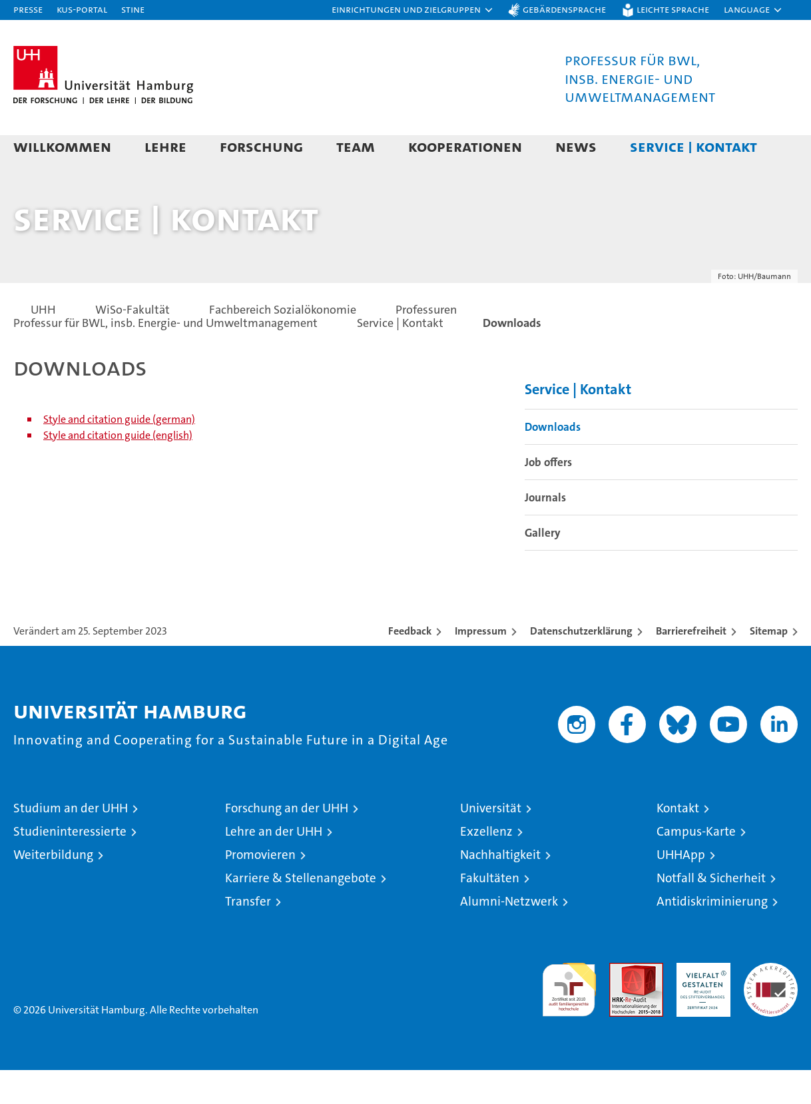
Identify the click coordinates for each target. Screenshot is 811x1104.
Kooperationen (465, 146)
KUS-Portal (82, 9)
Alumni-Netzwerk (509, 935)
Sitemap (769, 665)
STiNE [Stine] (132, 9)
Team (355, 146)
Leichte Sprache (673, 9)
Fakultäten (489, 912)
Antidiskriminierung (712, 935)
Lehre (165, 146)
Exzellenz (486, 865)
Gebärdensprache (564, 9)
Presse (28, 9)
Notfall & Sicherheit (711, 912)
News (576, 146)
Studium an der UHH (70, 842)
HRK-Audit (700, 1004)
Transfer (248, 935)
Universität (490, 842)
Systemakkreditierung (771, 1004)
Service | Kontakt (693, 146)
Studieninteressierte (70, 865)
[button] (413, 10)
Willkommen (62, 146)
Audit (622, 1004)
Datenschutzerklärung (581, 665)
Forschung (261, 146)
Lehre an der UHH (273, 865)
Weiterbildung (53, 888)
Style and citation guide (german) (119, 453)
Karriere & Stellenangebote (300, 912)
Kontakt (678, 842)
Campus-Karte (696, 865)
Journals (545, 531)
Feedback (409, 665)
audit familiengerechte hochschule (569, 1018)
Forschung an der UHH (286, 842)
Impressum (481, 665)
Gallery (543, 566)
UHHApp (681, 888)
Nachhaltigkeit (500, 888)
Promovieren (260, 888)
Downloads (553, 460)
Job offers (548, 496)
